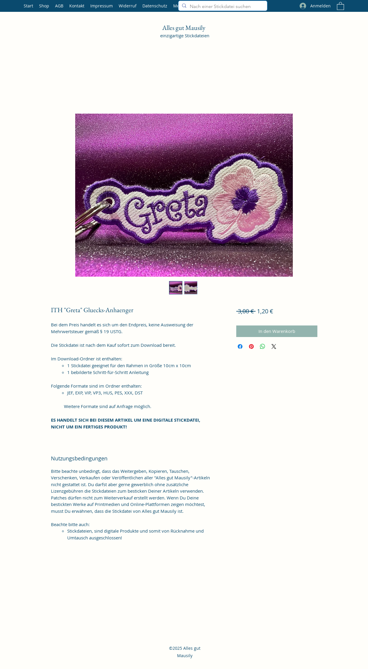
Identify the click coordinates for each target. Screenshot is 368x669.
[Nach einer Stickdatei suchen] (222, 6)
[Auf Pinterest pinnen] (251, 346)
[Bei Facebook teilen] (240, 346)
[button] (340, 5)
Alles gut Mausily (184, 27)
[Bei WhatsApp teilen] (262, 346)
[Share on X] (273, 346)
